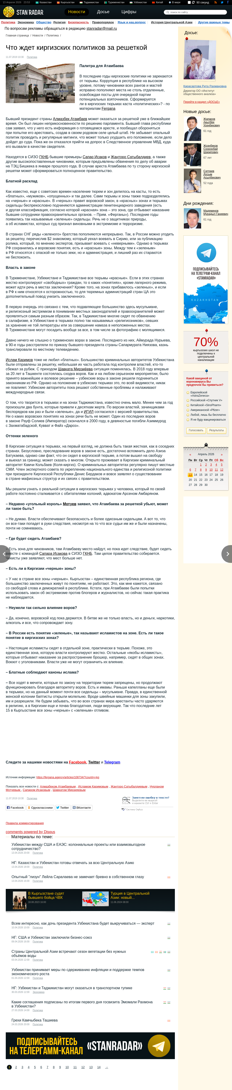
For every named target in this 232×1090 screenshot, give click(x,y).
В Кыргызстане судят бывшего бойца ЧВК (46, 895)
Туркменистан (116, 2)
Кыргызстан (68, 2)
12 (83, 1067)
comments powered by (30, 832)
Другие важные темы (214, 22)
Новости (37, 35)
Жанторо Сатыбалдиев (131, 157)
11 (75, 1067)
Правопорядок (103, 22)
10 (67, 1067)
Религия (59, 22)
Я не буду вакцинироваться (208, 419)
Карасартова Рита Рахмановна (204, 86)
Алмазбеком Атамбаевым (58, 786)
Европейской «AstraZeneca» (200, 394)
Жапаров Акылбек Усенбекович (211, 122)
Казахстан (46, 2)
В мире (176, 2)
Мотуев (69, 504)
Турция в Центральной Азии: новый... (130, 895)
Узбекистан (140, 2)
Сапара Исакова (53, 553)
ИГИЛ (89, 412)
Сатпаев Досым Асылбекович (211, 174)
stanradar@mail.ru (102, 28)
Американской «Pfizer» (205, 410)
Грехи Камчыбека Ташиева (35, 1020)
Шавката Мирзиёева (75, 369)
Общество (43, 22)
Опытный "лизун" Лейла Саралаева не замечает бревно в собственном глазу (78, 877)
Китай (159, 2)
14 (98, 1067)
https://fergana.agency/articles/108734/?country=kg (67, 777)
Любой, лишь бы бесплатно (208, 414)
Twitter (94, 762)
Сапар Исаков (95, 157)
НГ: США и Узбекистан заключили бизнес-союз (52, 937)
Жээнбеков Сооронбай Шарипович (210, 149)
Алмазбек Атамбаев (70, 119)
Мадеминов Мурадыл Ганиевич (215, 212)
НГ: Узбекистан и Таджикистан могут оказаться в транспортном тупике (72, 988)
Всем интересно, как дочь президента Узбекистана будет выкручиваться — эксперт (83, 923)
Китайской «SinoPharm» (206, 405)
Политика (8, 22)
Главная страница (17, 35)
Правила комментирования (25, 823)
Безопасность (78, 22)
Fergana (108, 108)
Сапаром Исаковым (36, 790)
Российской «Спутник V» (206, 400)
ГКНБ (43, 157)
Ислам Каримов (19, 360)
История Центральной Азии (172, 22)
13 (91, 1067)
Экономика (26, 22)
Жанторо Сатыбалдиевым (129, 786)
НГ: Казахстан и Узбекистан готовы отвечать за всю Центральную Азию (73, 863)
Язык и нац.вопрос (132, 22)
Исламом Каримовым (93, 786)
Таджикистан (91, 2)
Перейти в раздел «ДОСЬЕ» (201, 102)
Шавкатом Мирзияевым (69, 790)
